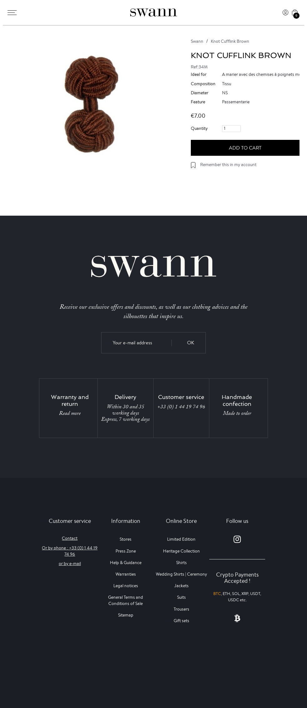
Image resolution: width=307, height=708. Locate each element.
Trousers (181, 609)
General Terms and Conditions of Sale (125, 600)
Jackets (181, 585)
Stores (125, 539)
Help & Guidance (125, 562)
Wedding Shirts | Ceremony (181, 574)
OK (190, 343)
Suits (181, 597)
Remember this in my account (228, 164)
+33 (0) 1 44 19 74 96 (181, 407)
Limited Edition (181, 539)
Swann (197, 41)
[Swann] (153, 12)
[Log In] (285, 12)
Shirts (181, 562)
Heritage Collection (181, 551)
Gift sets (181, 620)
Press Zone (126, 551)
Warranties (126, 574)
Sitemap (125, 615)
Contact (69, 538)
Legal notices (125, 585)
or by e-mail (70, 563)
